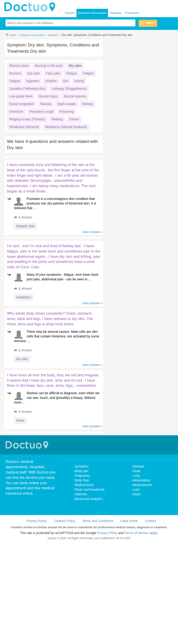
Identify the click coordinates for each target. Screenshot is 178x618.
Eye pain (33, 73)
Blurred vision (19, 65)
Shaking (57, 119)
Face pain (53, 73)
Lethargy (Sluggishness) (69, 88)
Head (137, 485)
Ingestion (32, 81)
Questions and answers (92, 13)
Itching (79, 81)
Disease (138, 480)
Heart (136, 508)
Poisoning (67, 111)
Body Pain (82, 494)
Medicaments (142, 499)
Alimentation (141, 494)
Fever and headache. (90, 503)
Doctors (69, 13)
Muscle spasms (75, 96)
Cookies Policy (64, 535)
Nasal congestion (21, 104)
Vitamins (81, 508)
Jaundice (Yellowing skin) (27, 88)
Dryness (15, 73)
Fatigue (71, 73)
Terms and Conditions (97, 535)
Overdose (16, 111)
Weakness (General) (24, 127)
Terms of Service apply (140, 547)
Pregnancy (82, 489)
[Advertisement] (59, 439)
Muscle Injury (48, 96)
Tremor (74, 119)
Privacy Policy (37, 535)
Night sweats (66, 104)
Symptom (81, 480)
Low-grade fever (21, 96)
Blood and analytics (89, 513)
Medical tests (84, 499)
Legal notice (129, 535)
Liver (136, 503)
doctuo (31, 7)
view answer (91, 232)
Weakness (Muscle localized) (66, 127)
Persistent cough (41, 111)
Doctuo (28, 459)
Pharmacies (132, 13)
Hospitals (115, 13)
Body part (82, 485)
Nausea (45, 104)
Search (150, 23)
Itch (65, 81)
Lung (136, 489)
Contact (150, 535)
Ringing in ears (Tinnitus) (27, 119)
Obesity (87, 104)
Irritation (51, 81)
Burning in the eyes (49, 65)
